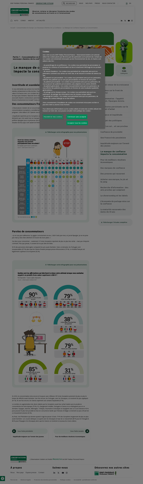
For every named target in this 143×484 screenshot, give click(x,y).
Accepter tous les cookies (77, 123)
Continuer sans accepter (77, 117)
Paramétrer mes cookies (53, 117)
